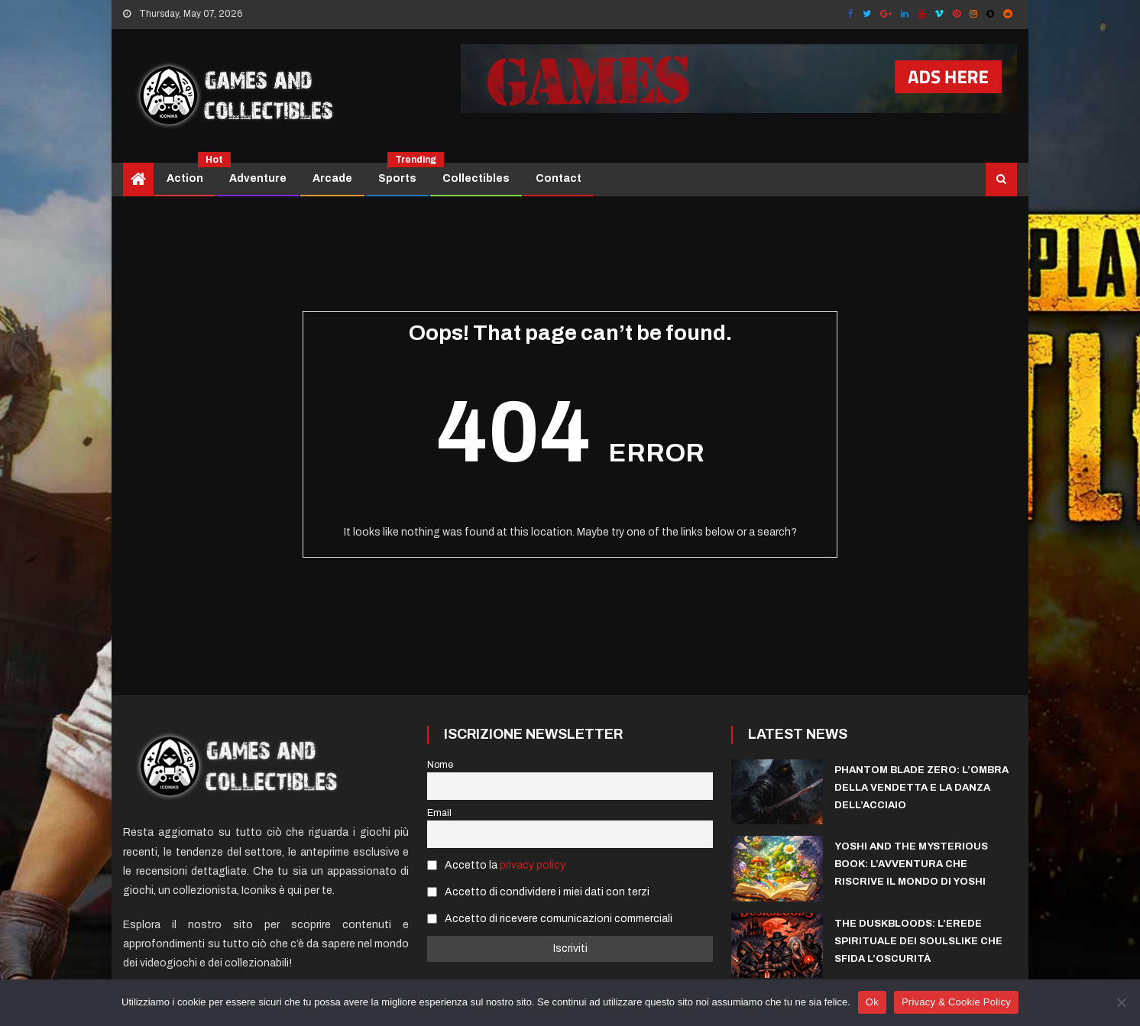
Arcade (332, 178)
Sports (403, 173)
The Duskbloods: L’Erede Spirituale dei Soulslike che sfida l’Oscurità (918, 941)
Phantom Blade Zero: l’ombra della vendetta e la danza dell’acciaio (921, 788)
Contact (558, 178)
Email (439, 813)
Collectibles (476, 178)
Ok (872, 1002)
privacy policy (532, 865)
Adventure (258, 178)
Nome (440, 764)
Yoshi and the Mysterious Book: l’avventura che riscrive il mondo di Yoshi (911, 864)
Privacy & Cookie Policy (956, 1002)
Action (191, 173)
